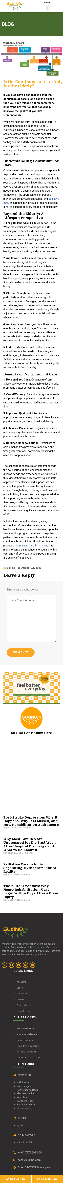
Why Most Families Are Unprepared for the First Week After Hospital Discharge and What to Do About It (29, 844)
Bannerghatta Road (27, 1090)
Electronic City (24, 1108)
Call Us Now (15, 1178)
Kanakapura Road (26, 1104)
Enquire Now (47, 1178)
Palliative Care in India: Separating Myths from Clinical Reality (30, 868)
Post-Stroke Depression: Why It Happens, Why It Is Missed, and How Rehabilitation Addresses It (31, 821)
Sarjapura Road (25, 1101)
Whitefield (22, 1097)
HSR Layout (23, 1082)
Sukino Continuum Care (31, 733)
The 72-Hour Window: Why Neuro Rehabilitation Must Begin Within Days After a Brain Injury (30, 891)
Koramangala (24, 1086)
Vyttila (20, 1125)
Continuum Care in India (30, 545)
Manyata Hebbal (25, 1093)
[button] (47, 8)
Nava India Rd (24, 1142)
